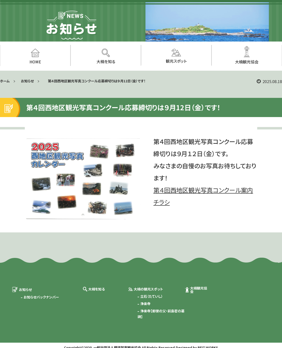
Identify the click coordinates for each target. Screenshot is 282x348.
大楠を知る (96, 289)
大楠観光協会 (198, 289)
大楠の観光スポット (148, 289)
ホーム (5, 80)
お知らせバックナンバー (41, 297)
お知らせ (27, 80)
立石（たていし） (151, 296)
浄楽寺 (145, 303)
